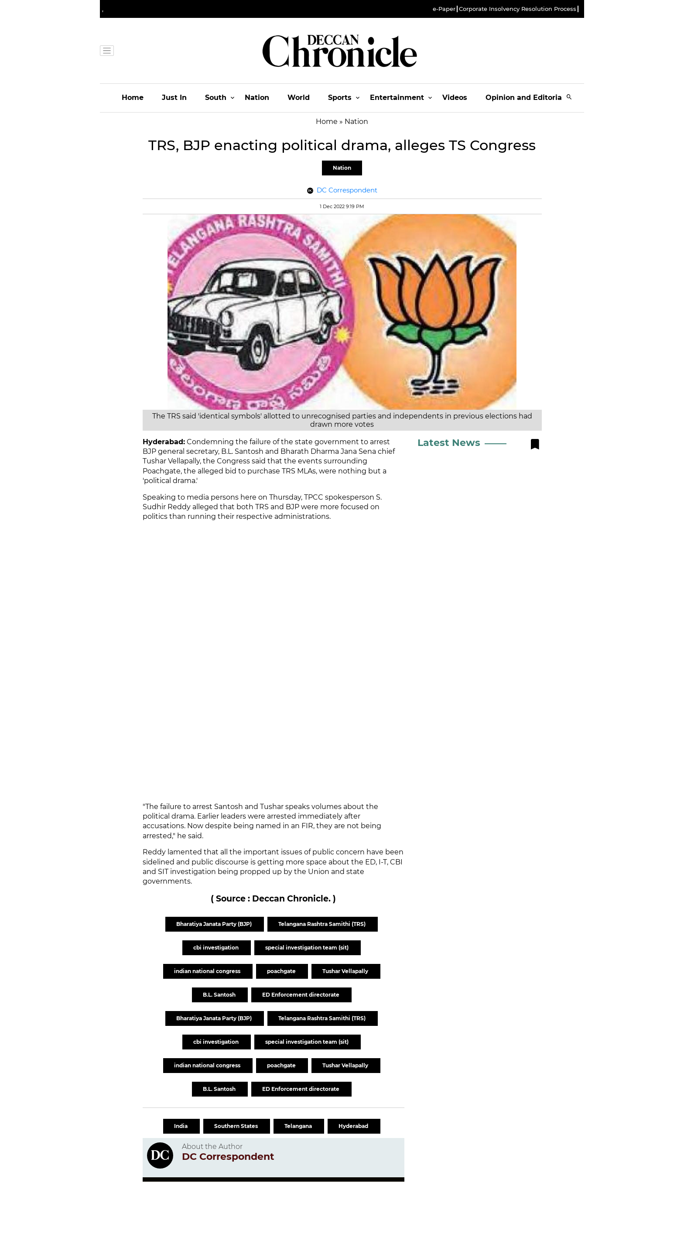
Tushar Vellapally (345, 971)
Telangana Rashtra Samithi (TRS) (322, 924)
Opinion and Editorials (527, 97)
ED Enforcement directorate (301, 994)
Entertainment (397, 97)
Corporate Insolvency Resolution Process (517, 9)
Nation (257, 97)
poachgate (282, 971)
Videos (454, 97)
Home (133, 97)
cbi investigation (216, 947)
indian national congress (208, 971)
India (181, 1126)
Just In (174, 97)
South (215, 97)
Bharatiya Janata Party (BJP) (214, 924)
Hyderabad (354, 1126)
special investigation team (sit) (307, 947)
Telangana (298, 1126)
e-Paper (444, 9)
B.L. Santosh (220, 994)
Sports (340, 97)
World (298, 97)
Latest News (448, 443)
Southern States (236, 1126)
